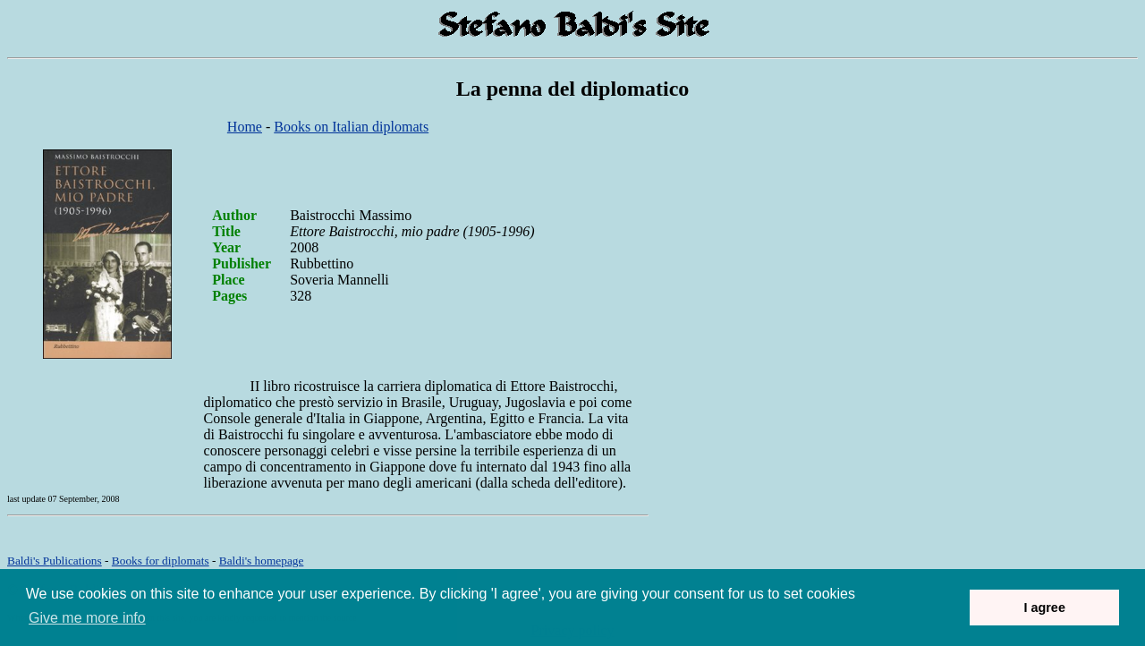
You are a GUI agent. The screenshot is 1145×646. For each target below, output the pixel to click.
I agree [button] (1043, 607)
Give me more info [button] (87, 617)
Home (244, 126)
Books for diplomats (160, 560)
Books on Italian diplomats (351, 126)
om (261, 560)
